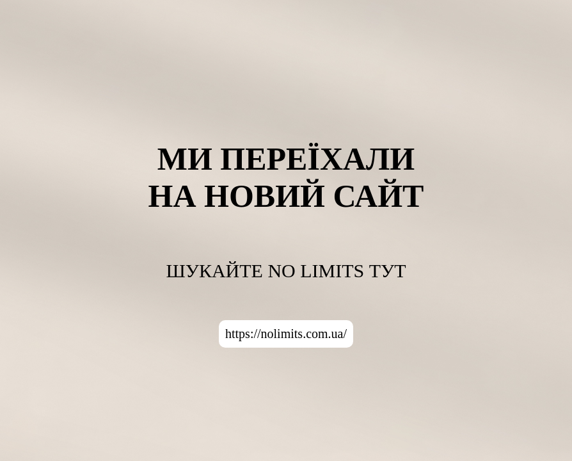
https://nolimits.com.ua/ (286, 334)
